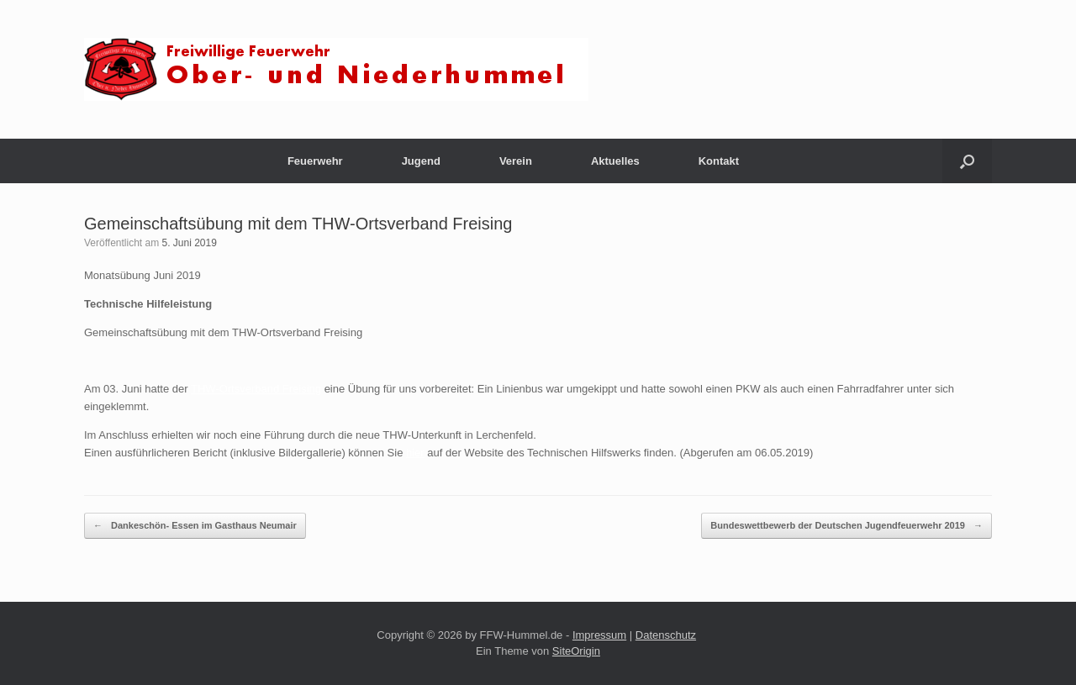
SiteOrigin (576, 651)
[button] (967, 161)
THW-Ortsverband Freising (256, 388)
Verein (515, 161)
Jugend (421, 161)
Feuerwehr (315, 161)
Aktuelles (615, 161)
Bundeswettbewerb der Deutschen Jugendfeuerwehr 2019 (846, 526)
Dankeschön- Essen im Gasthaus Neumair (195, 526)
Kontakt (719, 161)
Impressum (599, 635)
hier (415, 452)
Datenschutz (666, 635)
